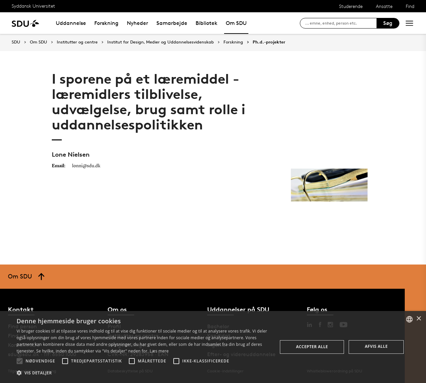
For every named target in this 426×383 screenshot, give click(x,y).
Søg (387, 23)
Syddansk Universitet (33, 6)
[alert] (213, 347)
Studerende (351, 6)
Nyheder (137, 23)
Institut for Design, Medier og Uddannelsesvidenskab (160, 42)
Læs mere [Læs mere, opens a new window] (159, 351)
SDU (16, 42)
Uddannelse (71, 23)
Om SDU (236, 23)
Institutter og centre (77, 42)
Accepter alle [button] (312, 346)
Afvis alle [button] (376, 346)
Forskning (106, 23)
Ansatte (384, 6)
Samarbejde (171, 23)
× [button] (418, 318)
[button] (19, 361)
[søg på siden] (341, 23)
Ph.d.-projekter (269, 42)
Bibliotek (206, 23)
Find (410, 6)
